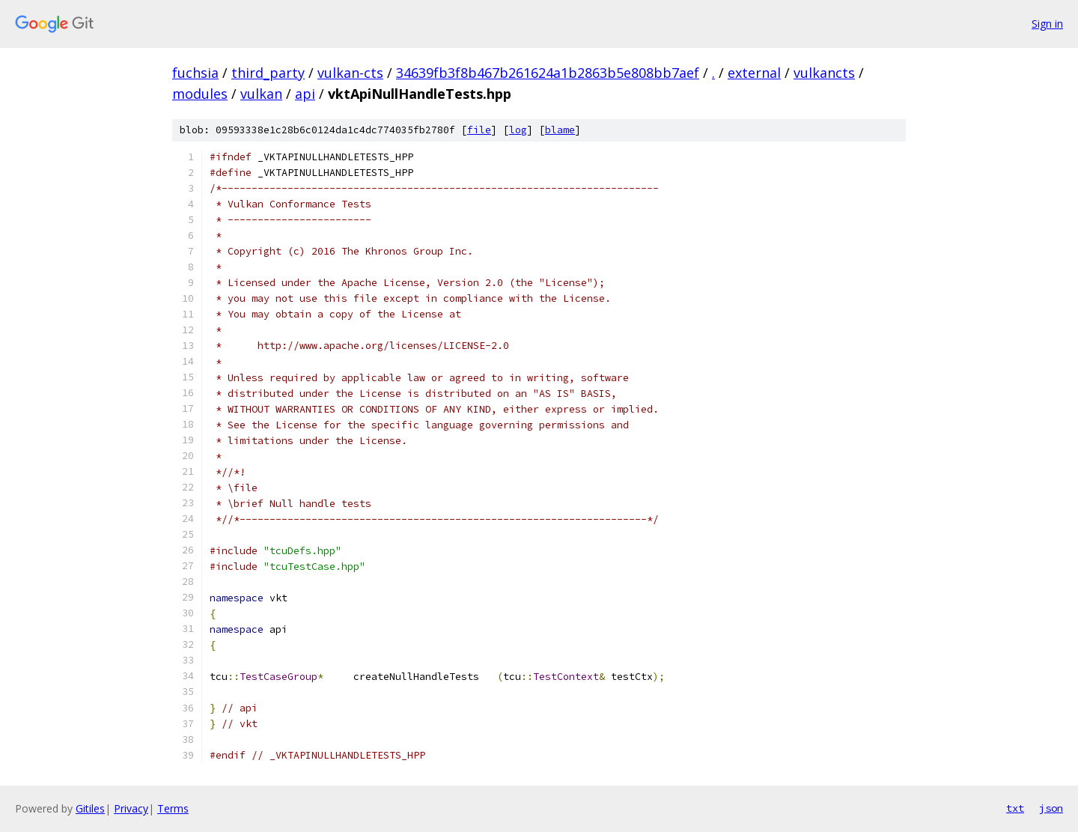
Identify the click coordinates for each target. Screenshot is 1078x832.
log (518, 130)
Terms (173, 808)
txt (1015, 808)
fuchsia (195, 73)
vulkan (261, 94)
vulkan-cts (350, 73)
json (1051, 808)
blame (560, 130)
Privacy (131, 808)
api (305, 94)
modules (200, 94)
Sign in (1047, 23)
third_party (268, 73)
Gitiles (90, 808)
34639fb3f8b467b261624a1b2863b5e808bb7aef (547, 73)
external (754, 73)
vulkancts (824, 73)
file (479, 130)
